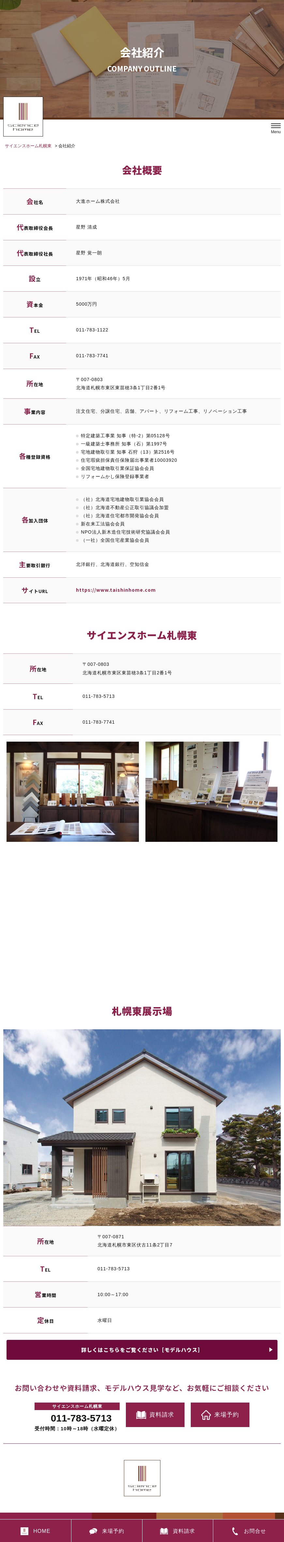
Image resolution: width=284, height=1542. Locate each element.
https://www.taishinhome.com (116, 589)
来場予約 (220, 1415)
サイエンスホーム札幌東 (28, 145)
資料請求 (155, 1415)
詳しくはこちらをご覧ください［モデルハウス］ (142, 1350)
